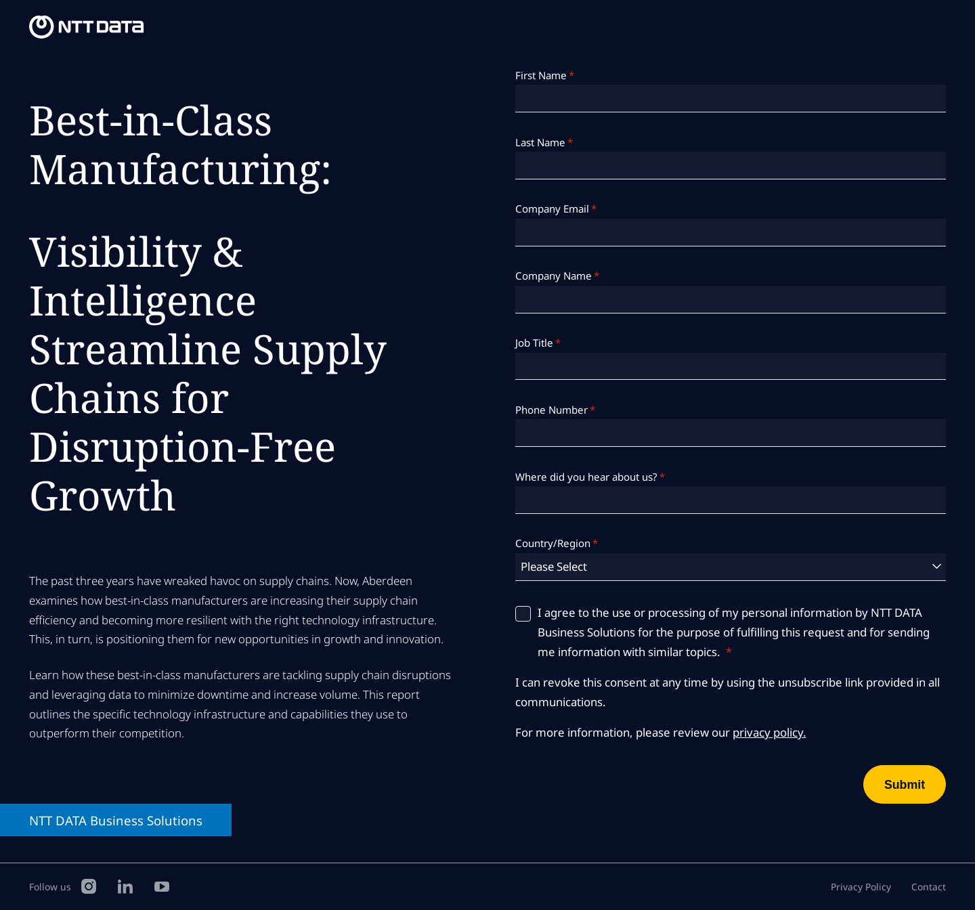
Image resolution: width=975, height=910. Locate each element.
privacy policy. (769, 732)
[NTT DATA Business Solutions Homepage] (88, 27)
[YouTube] (162, 885)
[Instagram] (89, 885)
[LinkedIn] (125, 885)
